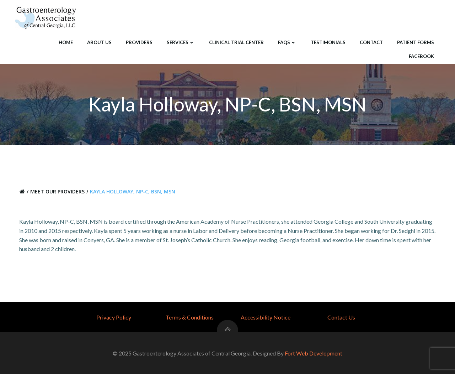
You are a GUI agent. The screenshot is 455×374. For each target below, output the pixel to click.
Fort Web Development (313, 353)
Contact (371, 42)
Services (181, 42)
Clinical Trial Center (236, 42)
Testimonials (328, 42)
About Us (99, 42)
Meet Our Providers (57, 191)
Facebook (421, 56)
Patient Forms (415, 42)
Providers (139, 42)
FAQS (287, 42)
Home (66, 42)
